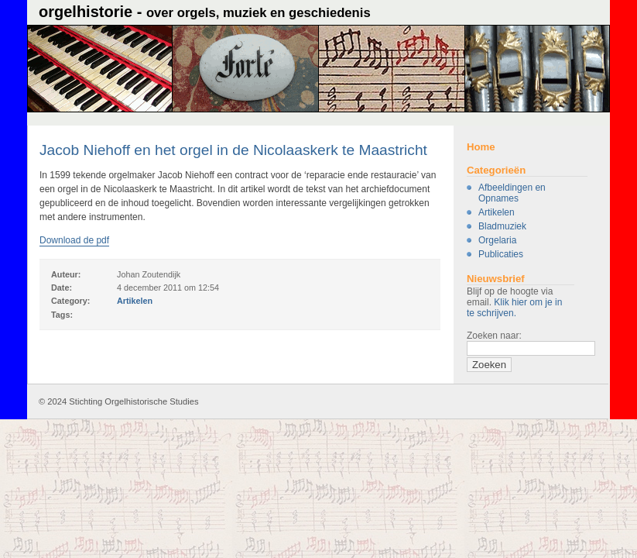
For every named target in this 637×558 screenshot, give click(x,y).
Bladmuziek (502, 226)
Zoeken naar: (494, 335)
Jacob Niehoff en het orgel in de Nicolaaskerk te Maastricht (233, 150)
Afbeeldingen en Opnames (512, 193)
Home (481, 147)
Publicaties (500, 254)
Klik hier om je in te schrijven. (514, 308)
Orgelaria (497, 240)
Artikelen (496, 212)
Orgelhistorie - (205, 11)
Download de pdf (74, 240)
